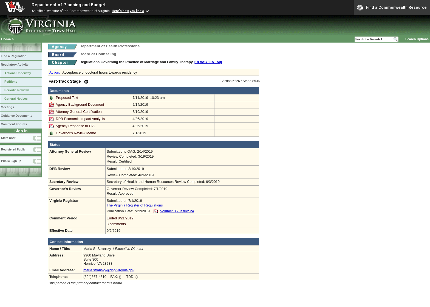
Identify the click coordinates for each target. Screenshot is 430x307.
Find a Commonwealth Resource (392, 7)
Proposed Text (67, 98)
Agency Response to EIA (75, 126)
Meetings (7, 107)
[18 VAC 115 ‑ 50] (208, 62)
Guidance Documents (16, 115)
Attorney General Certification (79, 112)
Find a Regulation (13, 56)
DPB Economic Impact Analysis (80, 119)
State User (8, 137)
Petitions (10, 81)
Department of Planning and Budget (69, 4)
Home (6, 39)
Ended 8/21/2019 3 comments (182, 221)
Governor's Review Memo (76, 133)
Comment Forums (14, 124)
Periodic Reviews (17, 90)
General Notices (16, 98)
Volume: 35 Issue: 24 (177, 211)
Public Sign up (11, 161)
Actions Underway (17, 73)
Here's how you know (128, 11)
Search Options (417, 39)
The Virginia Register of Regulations (135, 205)
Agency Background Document (80, 104)
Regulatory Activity (15, 64)
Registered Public (13, 149)
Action (54, 72)
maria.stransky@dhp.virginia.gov (108, 270)
